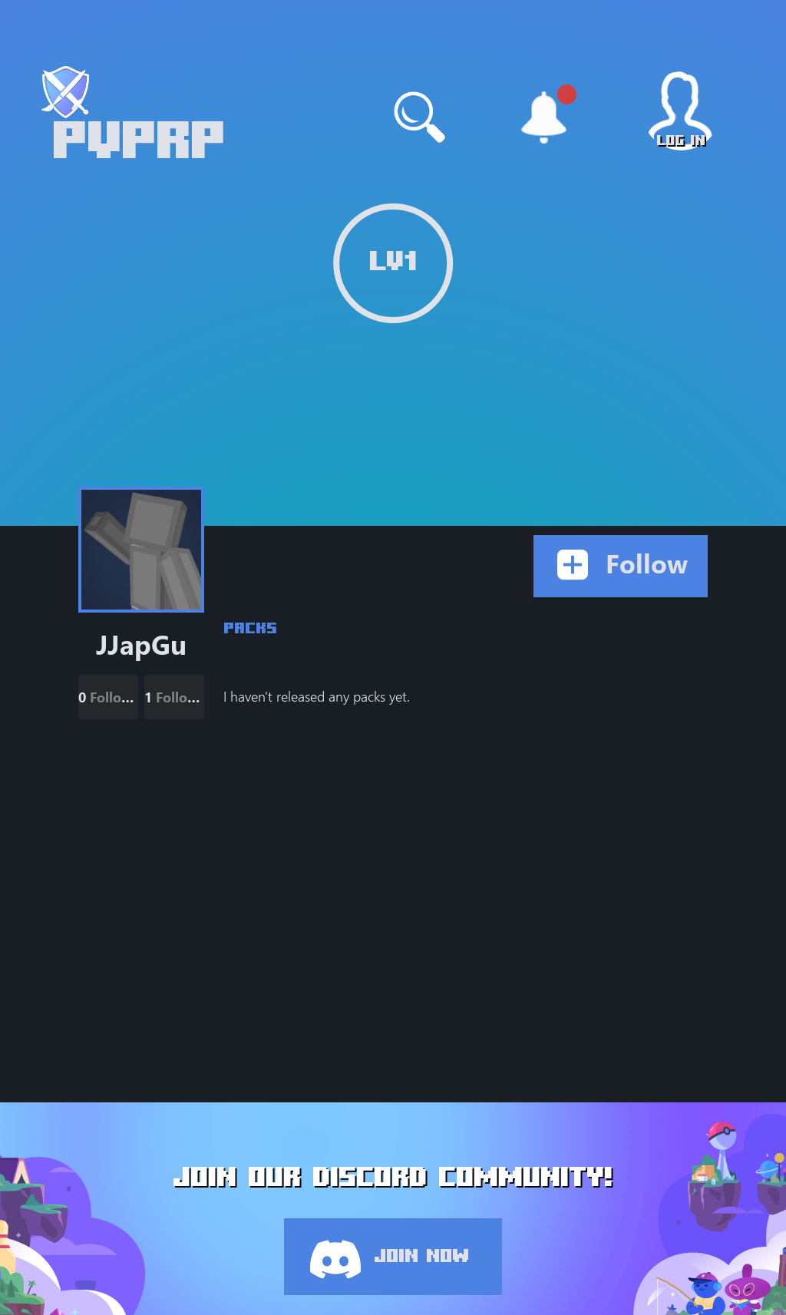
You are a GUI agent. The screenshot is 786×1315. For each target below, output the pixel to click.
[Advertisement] (465, 824)
